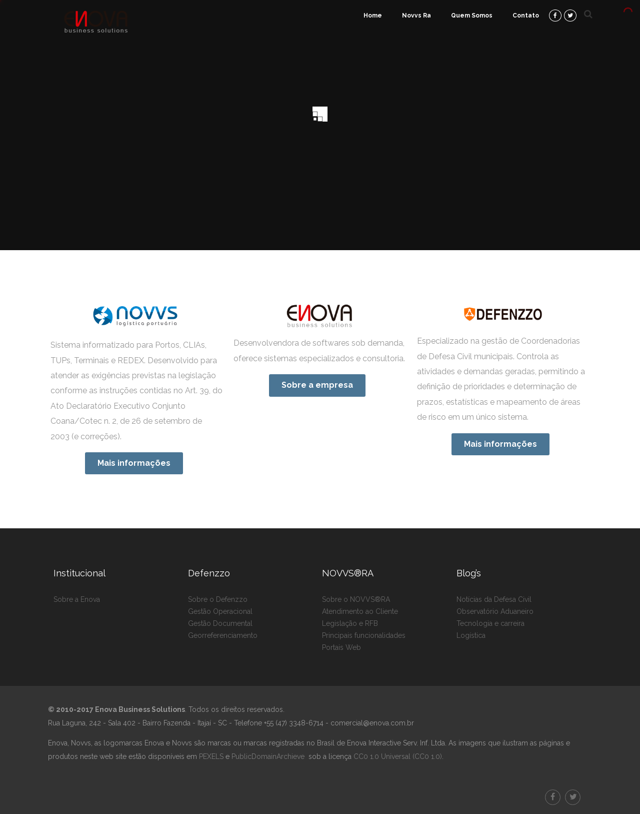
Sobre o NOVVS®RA (356, 599)
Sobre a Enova (77, 599)
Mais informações (134, 463)
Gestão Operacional (220, 611)
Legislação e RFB (350, 623)
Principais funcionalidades (364, 635)
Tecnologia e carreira (490, 623)
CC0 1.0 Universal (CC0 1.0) (397, 756)
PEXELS (211, 756)
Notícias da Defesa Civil (494, 599)
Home (373, 15)
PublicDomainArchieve (268, 756)
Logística (471, 635)
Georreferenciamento (223, 635)
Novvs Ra (416, 15)
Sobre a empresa (317, 385)
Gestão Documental (220, 623)
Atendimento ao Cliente (360, 611)
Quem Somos (471, 15)
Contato (525, 15)
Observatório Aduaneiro (495, 611)
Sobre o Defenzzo (218, 599)
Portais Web (341, 647)
